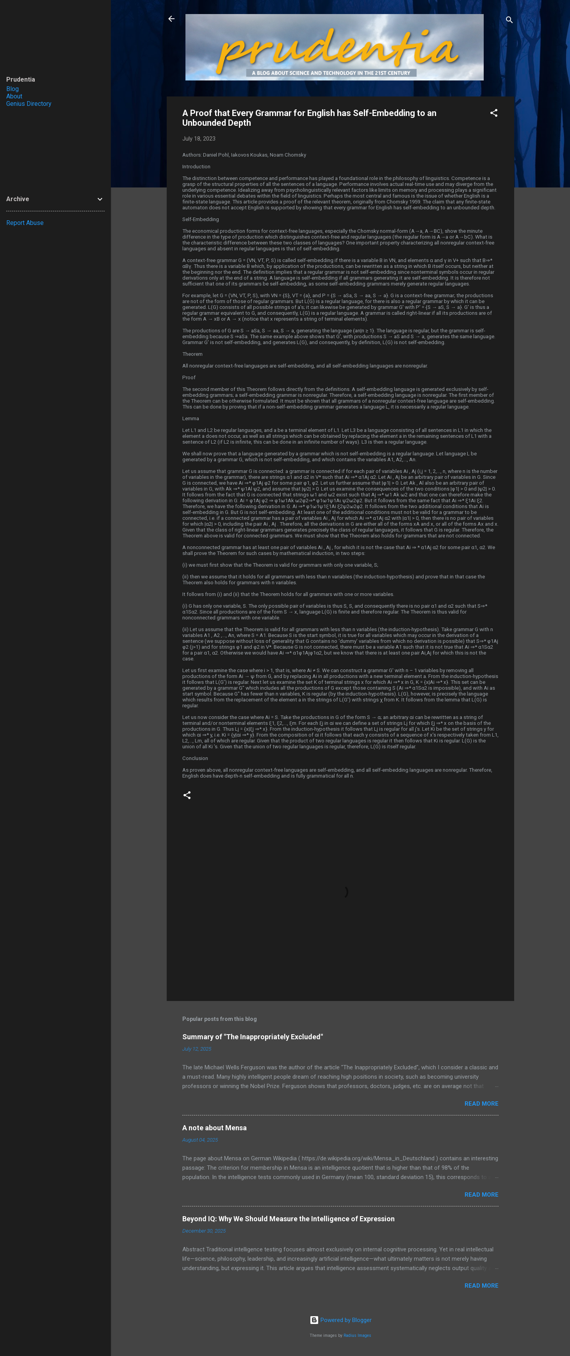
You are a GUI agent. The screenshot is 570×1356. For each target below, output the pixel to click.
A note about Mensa (214, 1128)
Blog (12, 89)
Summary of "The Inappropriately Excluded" (252, 1037)
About (14, 96)
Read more (482, 1103)
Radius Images (357, 1335)
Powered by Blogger (341, 1320)
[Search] (509, 21)
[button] (494, 114)
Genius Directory (29, 103)
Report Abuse (25, 223)
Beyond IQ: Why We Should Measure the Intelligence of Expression (288, 1219)
